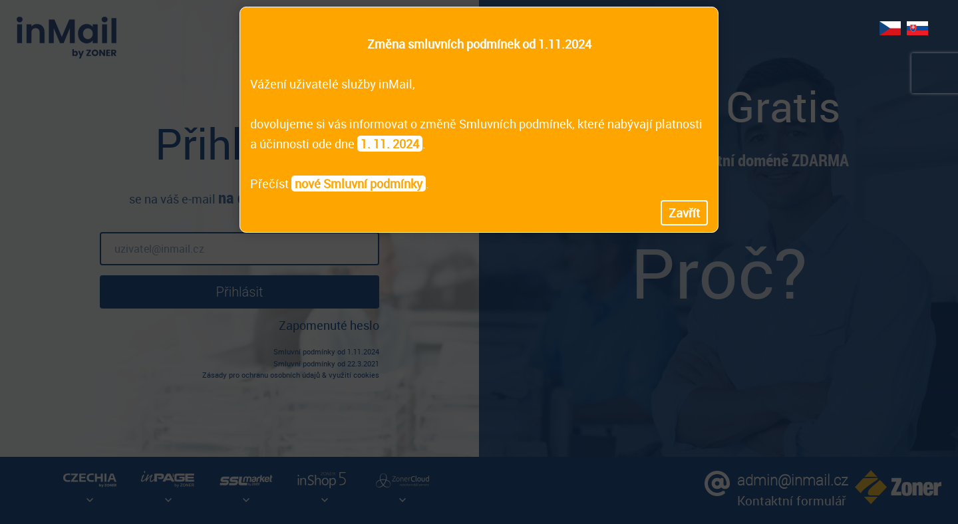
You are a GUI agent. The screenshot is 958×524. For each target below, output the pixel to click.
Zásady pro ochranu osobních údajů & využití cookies (290, 375)
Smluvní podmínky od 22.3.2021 (326, 363)
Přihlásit (239, 292)
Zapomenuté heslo (329, 325)
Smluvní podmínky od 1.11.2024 (326, 351)
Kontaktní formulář (791, 500)
